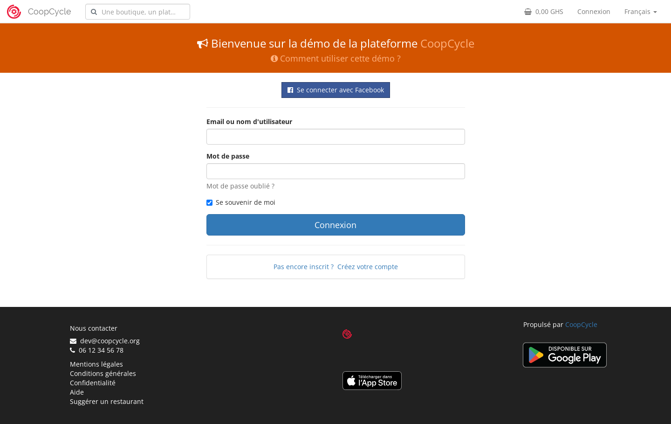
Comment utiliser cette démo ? (336, 58)
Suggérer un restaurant (107, 401)
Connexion (593, 11)
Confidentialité (93, 382)
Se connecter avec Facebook (336, 89)
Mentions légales (96, 364)
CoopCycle (49, 11)
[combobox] (137, 12)
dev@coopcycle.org (105, 340)
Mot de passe (227, 156)
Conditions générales (103, 373)
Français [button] (640, 11)
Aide (77, 392)
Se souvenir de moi (240, 202)
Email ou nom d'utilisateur (249, 121)
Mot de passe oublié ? (240, 185)
